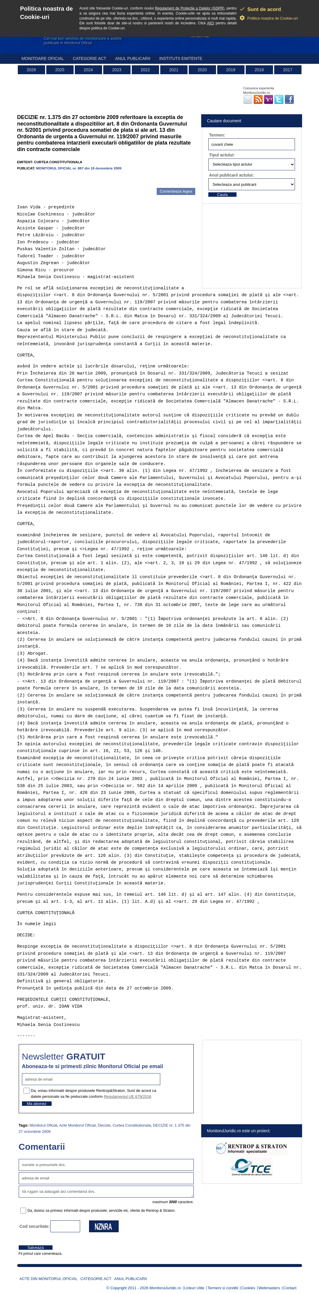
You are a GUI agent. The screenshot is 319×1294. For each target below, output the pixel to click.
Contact (289, 1288)
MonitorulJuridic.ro (165, 1288)
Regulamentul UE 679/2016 (127, 1096)
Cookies (248, 1288)
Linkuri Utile (194, 1288)
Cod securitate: (35, 1226)
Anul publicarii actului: (231, 175)
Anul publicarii (132, 58)
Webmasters (269, 1288)
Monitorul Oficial (43, 1125)
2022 (145, 69)
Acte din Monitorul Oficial (49, 1278)
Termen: (217, 135)
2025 (59, 69)
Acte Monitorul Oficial (77, 1125)
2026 (31, 69)
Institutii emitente (180, 58)
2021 (173, 69)
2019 (230, 69)
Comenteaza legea (176, 191)
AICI (210, 23)
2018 (259, 69)
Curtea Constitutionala (131, 1125)
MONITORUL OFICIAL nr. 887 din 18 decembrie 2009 (78, 168)
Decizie (104, 1125)
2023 (116, 69)
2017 (287, 69)
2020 (202, 69)
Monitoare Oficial (43, 58)
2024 (88, 69)
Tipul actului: (222, 155)
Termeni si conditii (222, 1288)
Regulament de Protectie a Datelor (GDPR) (189, 8)
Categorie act (89, 58)
